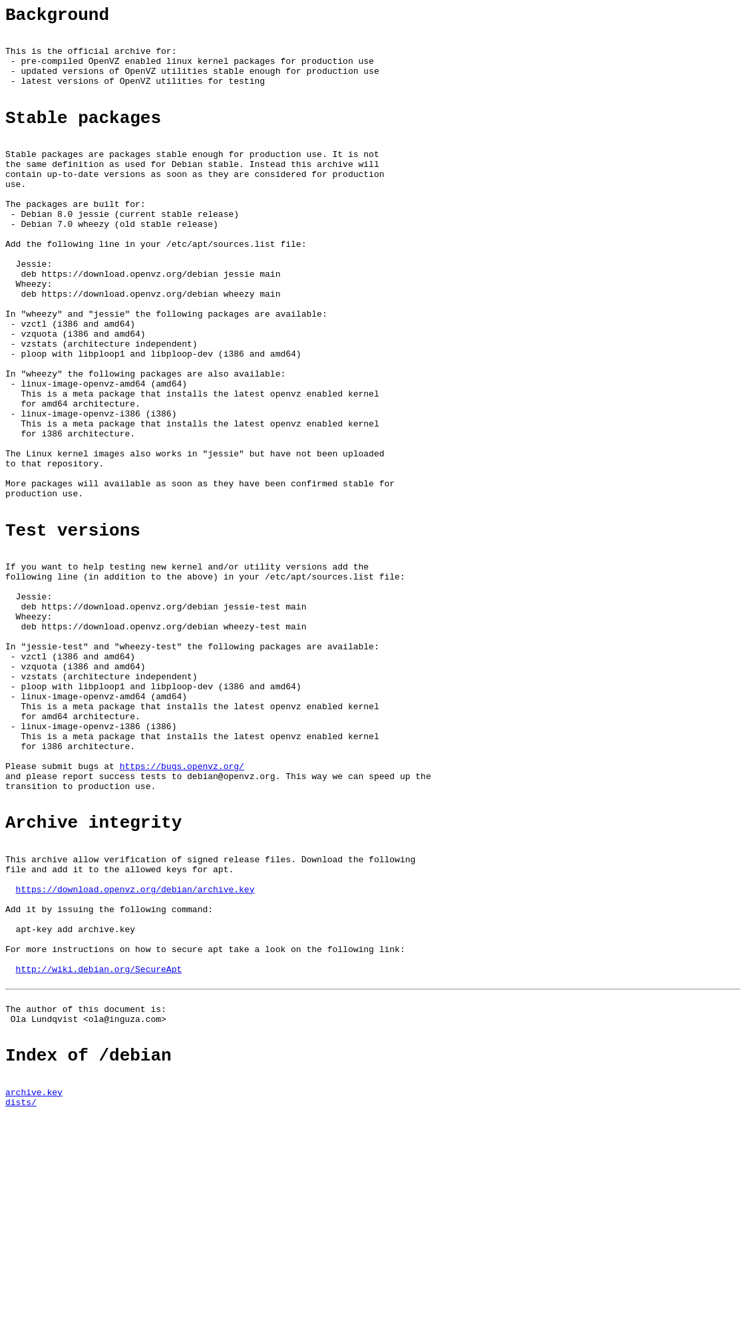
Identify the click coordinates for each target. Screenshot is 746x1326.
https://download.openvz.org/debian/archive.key (135, 1051)
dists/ (21, 1299)
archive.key (34, 1287)
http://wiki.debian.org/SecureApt (99, 1146)
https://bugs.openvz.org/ (182, 907)
